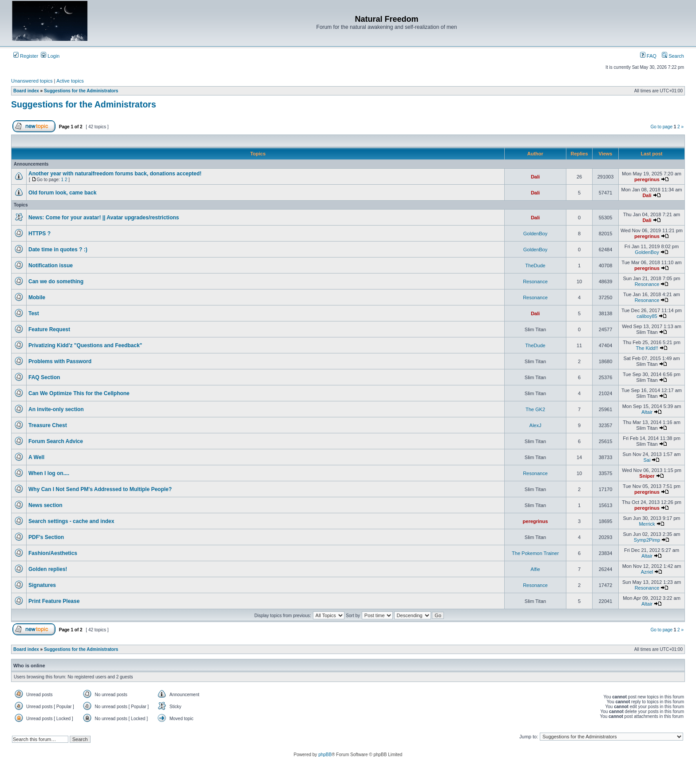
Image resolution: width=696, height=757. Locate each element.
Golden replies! (47, 569)
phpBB (325, 754)
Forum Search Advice (55, 441)
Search (673, 56)
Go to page (661, 126)
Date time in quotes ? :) (57, 249)
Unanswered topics (32, 80)
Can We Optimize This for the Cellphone (79, 393)
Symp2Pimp (647, 540)
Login (50, 56)
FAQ (648, 56)
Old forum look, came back (62, 193)
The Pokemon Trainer (535, 553)
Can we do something (55, 281)
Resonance (535, 281)
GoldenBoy (535, 233)
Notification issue (50, 265)
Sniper (646, 476)
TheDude (535, 265)
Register (25, 56)
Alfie (535, 569)
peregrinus (647, 179)
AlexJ (536, 425)
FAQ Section (44, 377)
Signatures (42, 585)
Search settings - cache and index (71, 521)
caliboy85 (647, 316)
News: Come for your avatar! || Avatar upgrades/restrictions (103, 217)
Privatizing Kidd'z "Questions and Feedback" (85, 345)
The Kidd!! (647, 348)
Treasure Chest (47, 425)
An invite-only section (56, 409)
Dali (535, 176)
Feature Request (49, 329)
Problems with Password (59, 361)
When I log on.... (48, 473)
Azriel (647, 572)
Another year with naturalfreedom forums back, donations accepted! (115, 173)
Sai (647, 460)
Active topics (70, 80)
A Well (36, 457)
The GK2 (535, 409)
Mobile (36, 297)
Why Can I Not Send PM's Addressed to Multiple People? (100, 489)
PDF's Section (46, 537)
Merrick (647, 524)
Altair (646, 412)
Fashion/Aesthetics (52, 553)
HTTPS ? (39, 233)
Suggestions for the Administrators (83, 104)
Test (33, 313)
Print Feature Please (53, 601)
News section (45, 505)
